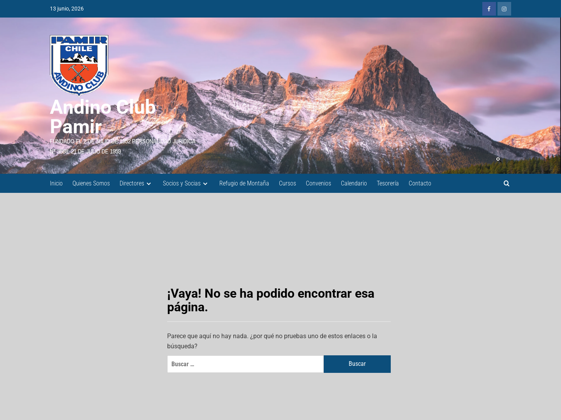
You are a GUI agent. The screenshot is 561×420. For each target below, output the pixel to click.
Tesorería (388, 183)
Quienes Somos (91, 183)
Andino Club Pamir (103, 117)
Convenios (318, 183)
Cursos (287, 183)
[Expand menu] (148, 183)
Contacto (420, 183)
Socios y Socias (186, 183)
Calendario (354, 183)
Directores (136, 183)
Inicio (56, 183)
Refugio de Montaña (244, 183)
